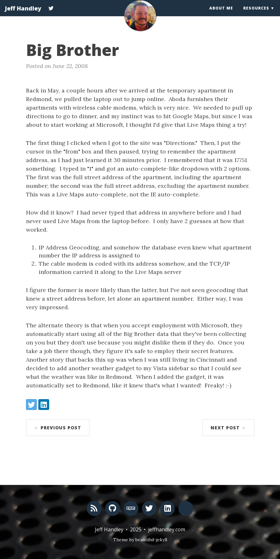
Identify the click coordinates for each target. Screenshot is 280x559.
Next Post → (228, 428)
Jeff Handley (23, 14)
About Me (221, 14)
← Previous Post (57, 428)
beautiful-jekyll (151, 539)
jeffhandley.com (166, 529)
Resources (256, 14)
